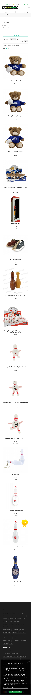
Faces (19, 615)
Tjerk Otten (16, 637)
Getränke (5, 618)
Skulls (22, 624)
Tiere (19, 613)
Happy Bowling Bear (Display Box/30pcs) (15, 187)
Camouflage (16, 621)
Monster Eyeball (6, 624)
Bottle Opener (15, 474)
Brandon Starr (23, 640)
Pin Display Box (15, 223)
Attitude (10, 615)
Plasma (5, 615)
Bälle (5, 25)
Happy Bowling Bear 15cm (15, 80)
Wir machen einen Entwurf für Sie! (10, 656)
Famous (11, 618)
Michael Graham (6, 632)
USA (13, 624)
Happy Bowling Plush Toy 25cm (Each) (15, 366)
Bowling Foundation (7, 626)
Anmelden (8, 4)
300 (23, 613)
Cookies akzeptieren (15, 691)
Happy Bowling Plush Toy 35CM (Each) (15, 438)
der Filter (15, 35)
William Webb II (6, 635)
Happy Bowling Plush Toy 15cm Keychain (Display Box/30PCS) (15, 331)
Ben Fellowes (16, 640)
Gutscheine (5, 650)
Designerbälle (8, 30)
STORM (14, 613)
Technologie (5, 621)
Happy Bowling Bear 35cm (15, 151)
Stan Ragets (14, 635)
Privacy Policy (23, 656)
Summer (24, 615)
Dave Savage (22, 632)
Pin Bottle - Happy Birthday (15, 546)
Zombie (17, 624)
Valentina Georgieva (7, 637)
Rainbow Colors (18, 618)
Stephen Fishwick (7, 640)
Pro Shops (12, 650)
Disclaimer (5, 659)
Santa (24, 618)
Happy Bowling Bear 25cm (15, 116)
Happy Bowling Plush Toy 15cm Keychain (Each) (15, 402)
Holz (11, 621)
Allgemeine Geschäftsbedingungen (10, 653)
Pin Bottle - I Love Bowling (15, 510)
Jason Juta (5, 643)
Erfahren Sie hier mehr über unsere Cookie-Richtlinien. (15, 688)
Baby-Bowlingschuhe (15, 259)
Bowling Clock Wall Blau (15, 582)
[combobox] (13, 39)
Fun (15, 615)
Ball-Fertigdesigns (8, 27)
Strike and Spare (6, 629)
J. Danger (22, 629)
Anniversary (16, 626)
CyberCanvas (15, 632)
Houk (11, 643)
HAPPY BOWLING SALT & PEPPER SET (15, 295)
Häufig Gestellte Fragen (15, 659)
